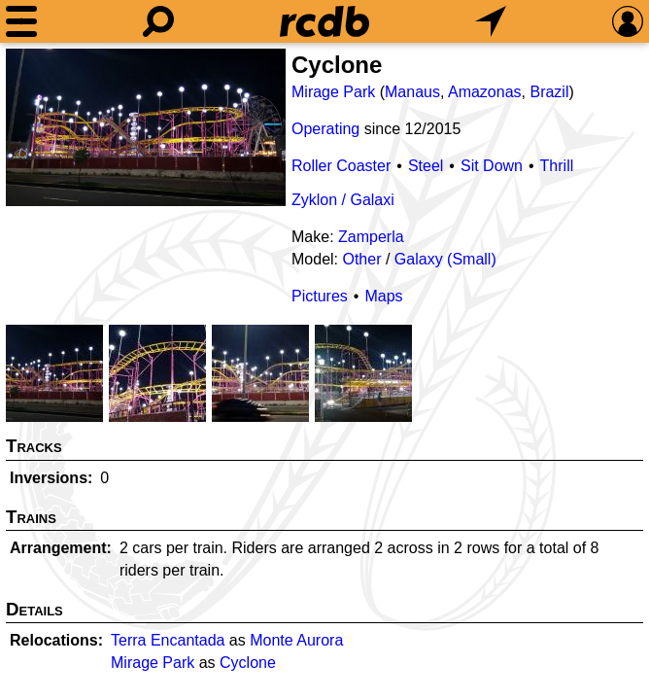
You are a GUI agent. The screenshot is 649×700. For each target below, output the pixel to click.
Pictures (319, 296)
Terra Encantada (167, 640)
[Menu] (21, 21)
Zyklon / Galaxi (342, 200)
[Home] (324, 21)
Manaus (412, 92)
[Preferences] (627, 21)
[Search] (158, 21)
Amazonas (485, 92)
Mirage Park (333, 92)
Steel (425, 166)
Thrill (557, 166)
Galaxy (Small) (445, 259)
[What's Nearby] (490, 21)
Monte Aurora (296, 640)
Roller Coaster (341, 166)
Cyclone (248, 662)
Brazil (548, 92)
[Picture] (146, 127)
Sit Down (492, 166)
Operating (325, 129)
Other (361, 259)
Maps (383, 296)
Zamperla (371, 236)
